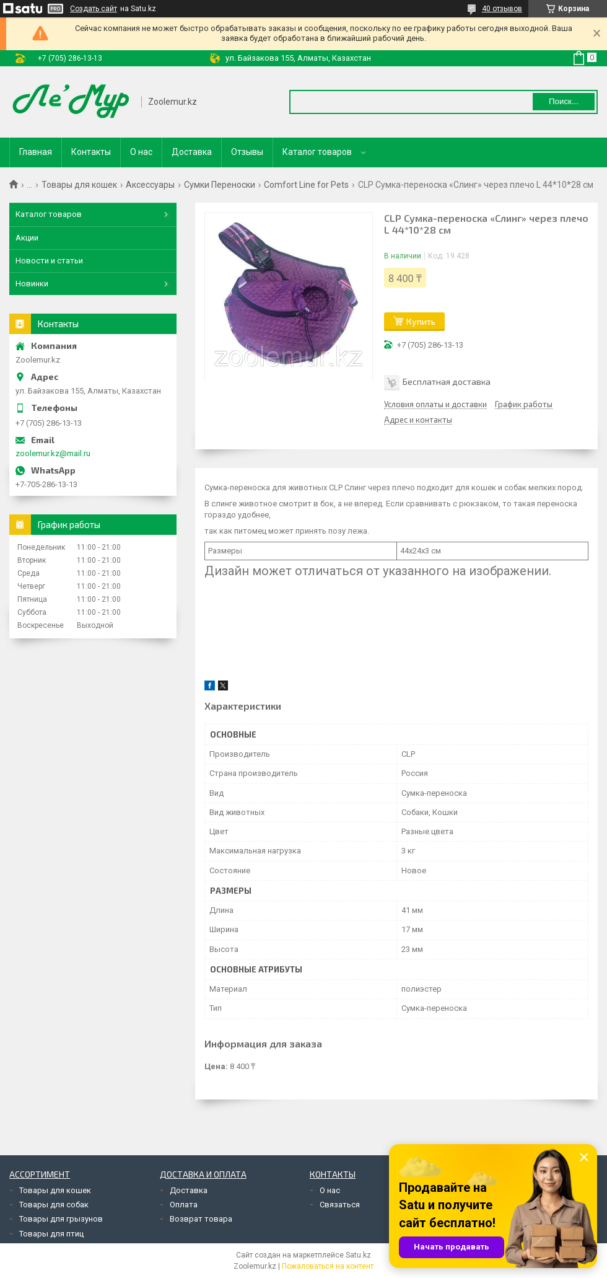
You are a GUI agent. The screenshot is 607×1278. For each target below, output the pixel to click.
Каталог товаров (317, 152)
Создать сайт (93, 8)
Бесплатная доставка (447, 381)
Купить (420, 321)
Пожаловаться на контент (327, 1266)
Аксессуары (150, 185)
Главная (35, 152)
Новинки (31, 283)
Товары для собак (54, 1204)
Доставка (192, 152)
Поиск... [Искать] (564, 101)
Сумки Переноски (219, 185)
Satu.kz (358, 1255)
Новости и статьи (49, 260)
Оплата (184, 1204)
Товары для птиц (51, 1233)
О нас (141, 152)
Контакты (91, 152)
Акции (26, 237)
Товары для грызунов (61, 1218)
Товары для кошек (79, 185)
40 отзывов (502, 8)
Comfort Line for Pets (306, 185)
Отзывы (247, 152)
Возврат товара (201, 1218)
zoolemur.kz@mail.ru (52, 453)
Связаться (340, 1204)
